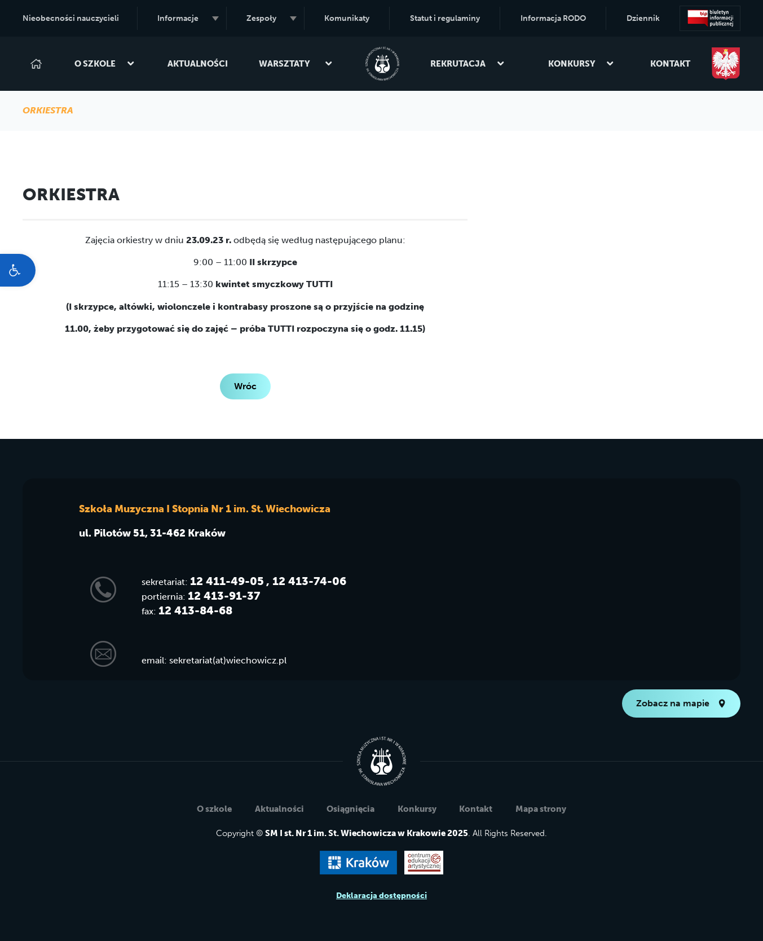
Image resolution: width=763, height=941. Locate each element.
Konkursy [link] (581, 64)
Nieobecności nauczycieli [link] (71, 18)
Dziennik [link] (643, 18)
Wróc (245, 386)
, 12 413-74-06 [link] (306, 581)
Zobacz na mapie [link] (681, 703)
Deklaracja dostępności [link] (381, 895)
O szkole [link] (104, 64)
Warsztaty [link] (296, 64)
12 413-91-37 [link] (224, 596)
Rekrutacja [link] (467, 64)
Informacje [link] (187, 18)
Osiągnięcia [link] (350, 809)
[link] (18, 270)
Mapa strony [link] (540, 809)
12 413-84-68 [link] (195, 610)
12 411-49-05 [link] (227, 581)
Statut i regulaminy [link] (445, 18)
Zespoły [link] (271, 18)
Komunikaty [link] (346, 18)
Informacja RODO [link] (553, 18)
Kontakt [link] (670, 64)
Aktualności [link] (197, 64)
